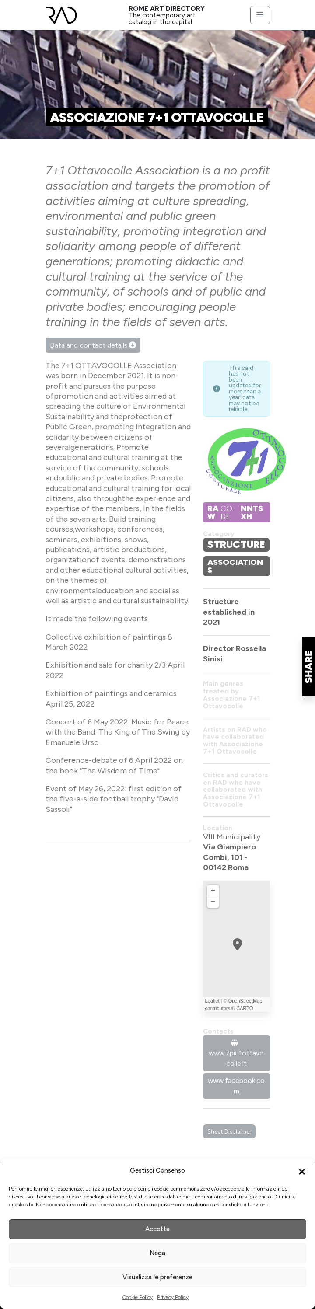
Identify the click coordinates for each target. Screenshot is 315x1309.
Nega (157, 1253)
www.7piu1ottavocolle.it (236, 1054)
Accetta (157, 1229)
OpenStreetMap (245, 1000)
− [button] (213, 902)
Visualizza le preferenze (157, 1277)
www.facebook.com (236, 1085)
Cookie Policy (137, 1297)
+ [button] (213, 890)
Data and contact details (93, 345)
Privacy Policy (173, 1297)
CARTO (244, 1008)
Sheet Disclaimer (229, 1131)
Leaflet (212, 1000)
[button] (302, 1170)
